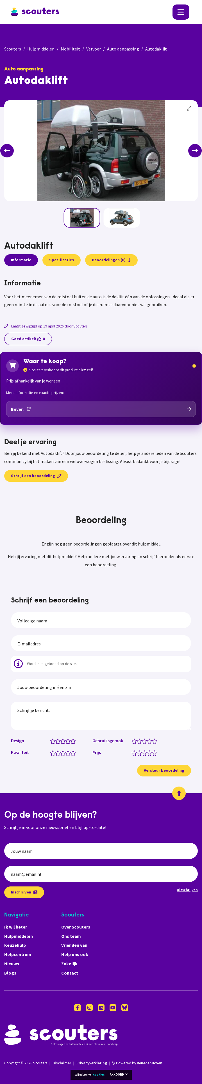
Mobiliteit (70, 49)
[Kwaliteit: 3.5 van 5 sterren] (66, 752)
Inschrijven (24, 892)
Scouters (12, 49)
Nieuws (11, 963)
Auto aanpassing (123, 49)
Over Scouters (75, 927)
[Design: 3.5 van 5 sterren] (66, 741)
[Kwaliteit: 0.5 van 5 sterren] (51, 752)
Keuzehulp (15, 945)
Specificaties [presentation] (61, 259)
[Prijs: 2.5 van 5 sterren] (143, 752)
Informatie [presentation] (21, 259)
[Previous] (7, 150)
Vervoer (93, 49)
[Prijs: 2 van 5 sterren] (140, 752)
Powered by (137, 1063)
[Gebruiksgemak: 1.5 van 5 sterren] (138, 741)
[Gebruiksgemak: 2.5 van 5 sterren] (143, 741)
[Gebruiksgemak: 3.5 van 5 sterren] (148, 741)
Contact (69, 973)
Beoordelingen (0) (111, 259)
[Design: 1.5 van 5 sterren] (56, 741)
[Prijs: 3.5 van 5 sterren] (148, 752)
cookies (99, 1074)
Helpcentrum (17, 954)
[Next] (195, 150)
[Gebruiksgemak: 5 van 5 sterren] (156, 741)
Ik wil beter (15, 927)
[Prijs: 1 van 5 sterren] (135, 752)
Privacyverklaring (91, 1063)
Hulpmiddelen (41, 49)
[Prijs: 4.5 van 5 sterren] (153, 752)
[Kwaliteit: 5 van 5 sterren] (74, 752)
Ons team (71, 936)
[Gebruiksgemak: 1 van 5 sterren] (135, 741)
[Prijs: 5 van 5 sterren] (156, 752)
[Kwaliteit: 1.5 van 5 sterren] (56, 752)
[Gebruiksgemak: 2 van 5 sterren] (140, 741)
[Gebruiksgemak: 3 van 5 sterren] (145, 741)
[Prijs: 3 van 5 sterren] (145, 752)
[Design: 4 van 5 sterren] (69, 741)
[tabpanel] (101, 294)
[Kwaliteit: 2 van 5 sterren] (59, 752)
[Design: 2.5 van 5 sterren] (61, 741)
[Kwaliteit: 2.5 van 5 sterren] (61, 752)
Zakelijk (69, 963)
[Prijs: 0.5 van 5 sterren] (133, 752)
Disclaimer (62, 1063)
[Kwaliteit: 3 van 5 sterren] (64, 752)
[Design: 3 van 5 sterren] (64, 741)
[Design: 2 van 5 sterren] (59, 741)
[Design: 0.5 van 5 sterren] (51, 741)
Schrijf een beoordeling (36, 475)
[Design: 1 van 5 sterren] (54, 741)
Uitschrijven (187, 890)
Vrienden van (74, 945)
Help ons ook (74, 954)
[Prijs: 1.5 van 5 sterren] (138, 752)
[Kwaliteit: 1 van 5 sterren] (54, 752)
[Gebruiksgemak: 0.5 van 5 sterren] (133, 741)
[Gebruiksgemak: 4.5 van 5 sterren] (153, 741)
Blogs (10, 973)
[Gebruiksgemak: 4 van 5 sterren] (150, 741)
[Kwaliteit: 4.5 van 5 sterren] (72, 752)
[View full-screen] (189, 108)
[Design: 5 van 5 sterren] (74, 741)
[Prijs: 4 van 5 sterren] (150, 752)
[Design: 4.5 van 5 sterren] (72, 741)
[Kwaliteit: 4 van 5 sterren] (69, 752)
